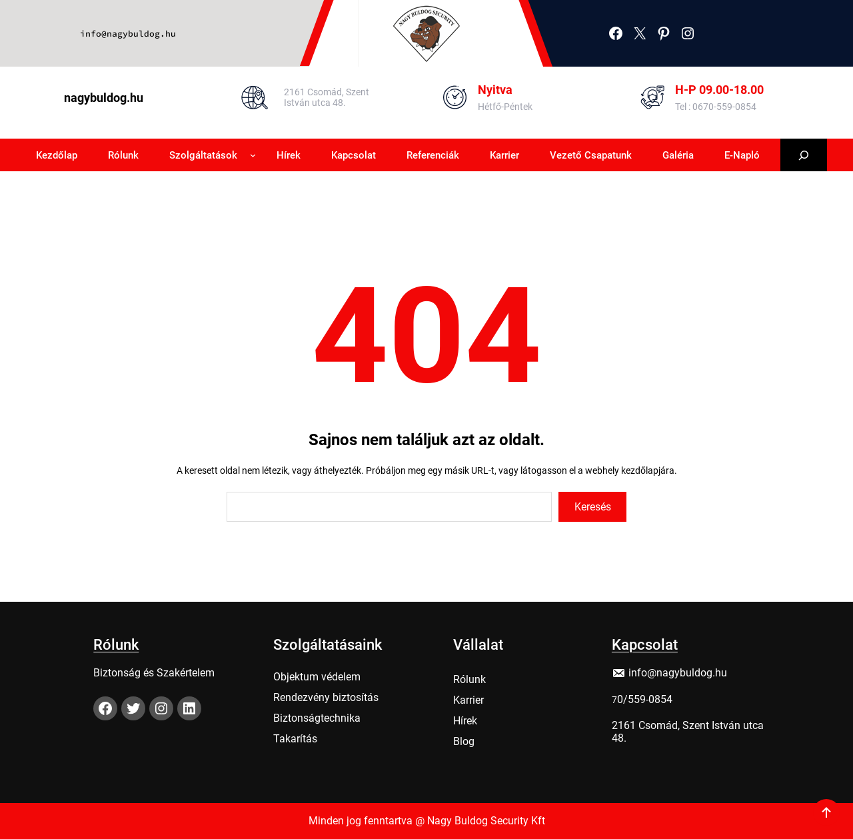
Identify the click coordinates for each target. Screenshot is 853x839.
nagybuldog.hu (103, 98)
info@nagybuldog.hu (128, 33)
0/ (622, 696)
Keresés (592, 506)
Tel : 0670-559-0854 (715, 106)
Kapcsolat (645, 641)
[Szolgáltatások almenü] (253, 155)
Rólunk (116, 641)
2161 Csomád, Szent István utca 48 (688, 728)
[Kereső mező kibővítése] (804, 155)
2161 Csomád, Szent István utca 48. (326, 97)
